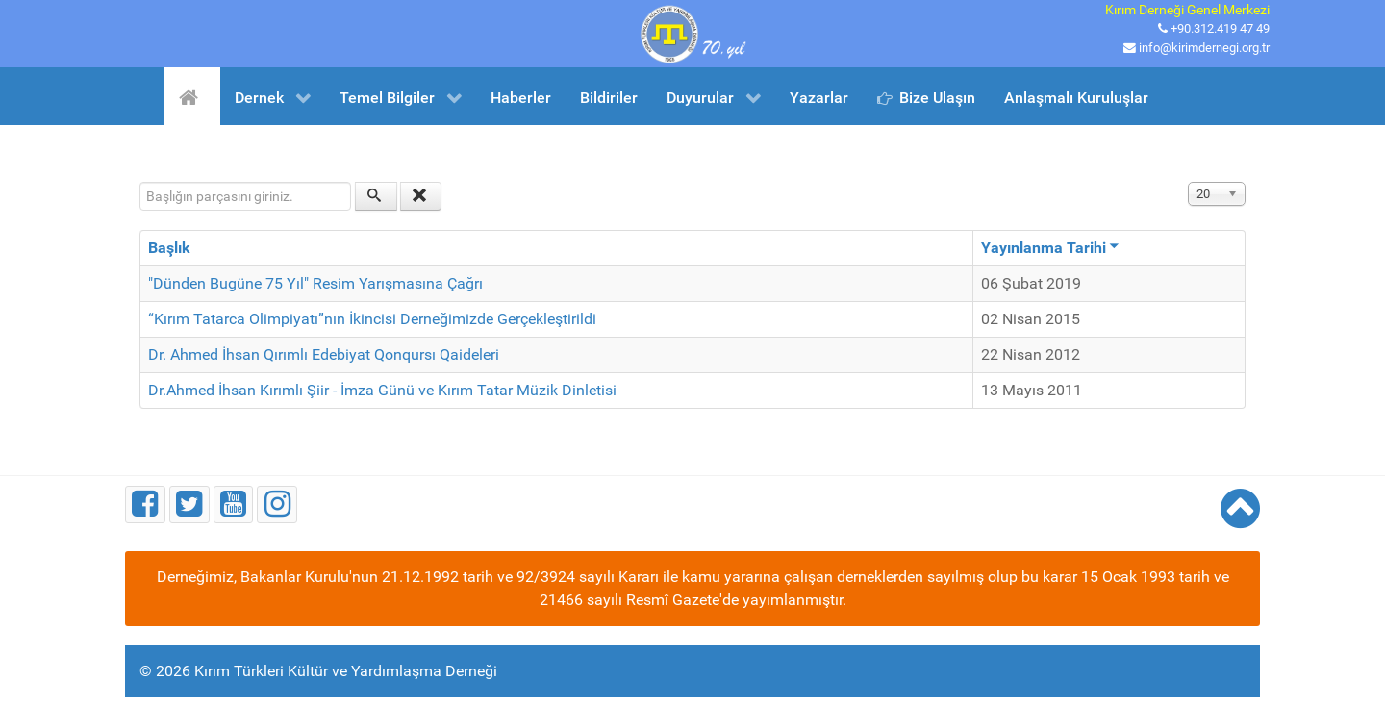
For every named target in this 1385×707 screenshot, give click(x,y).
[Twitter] (189, 504)
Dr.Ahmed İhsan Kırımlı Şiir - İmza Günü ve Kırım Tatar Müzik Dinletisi (382, 390)
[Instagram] (277, 504)
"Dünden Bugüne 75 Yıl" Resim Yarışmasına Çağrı (315, 283)
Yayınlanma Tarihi (1050, 248)
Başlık (169, 248)
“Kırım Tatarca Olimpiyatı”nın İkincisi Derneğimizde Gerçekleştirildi (372, 319)
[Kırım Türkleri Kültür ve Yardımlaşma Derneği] (692, 32)
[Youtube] (234, 504)
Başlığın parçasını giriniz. (139, 182)
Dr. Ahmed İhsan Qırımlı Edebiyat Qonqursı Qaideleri (323, 354)
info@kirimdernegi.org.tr (1204, 47)
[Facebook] (145, 504)
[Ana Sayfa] (191, 96)
